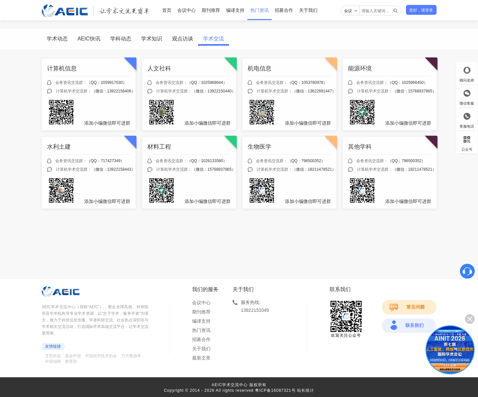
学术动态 (57, 38)
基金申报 (73, 356)
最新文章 (201, 357)
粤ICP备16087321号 (275, 390)
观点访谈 (182, 38)
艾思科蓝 (53, 356)
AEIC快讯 (89, 38)
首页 (166, 10)
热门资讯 (259, 10)
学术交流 (213, 38)
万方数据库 (131, 356)
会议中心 (186, 10)
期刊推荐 (211, 10)
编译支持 (235, 10)
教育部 (71, 361)
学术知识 (151, 38)
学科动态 (120, 38)
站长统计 (305, 390)
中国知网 (53, 361)
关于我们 (308, 10)
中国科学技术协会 (101, 356)
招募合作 (284, 10)
